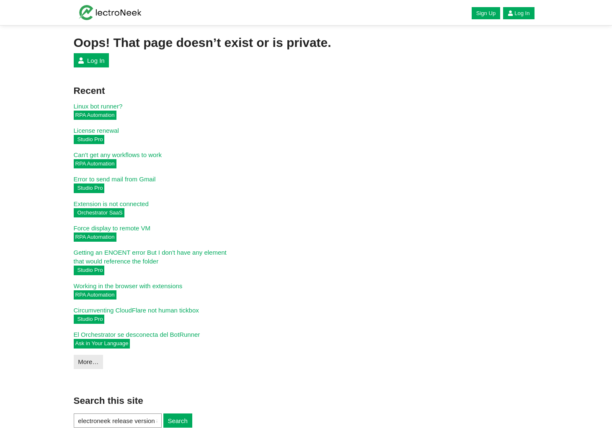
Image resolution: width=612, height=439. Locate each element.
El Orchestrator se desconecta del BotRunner (137, 334)
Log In (518, 13)
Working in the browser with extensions (128, 285)
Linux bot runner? (98, 106)
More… (88, 361)
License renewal (96, 130)
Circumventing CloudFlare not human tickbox (136, 310)
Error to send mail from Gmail (115, 179)
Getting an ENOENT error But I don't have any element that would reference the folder (150, 257)
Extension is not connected (111, 203)
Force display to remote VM (112, 228)
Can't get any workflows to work (118, 154)
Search (178, 420)
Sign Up (486, 13)
